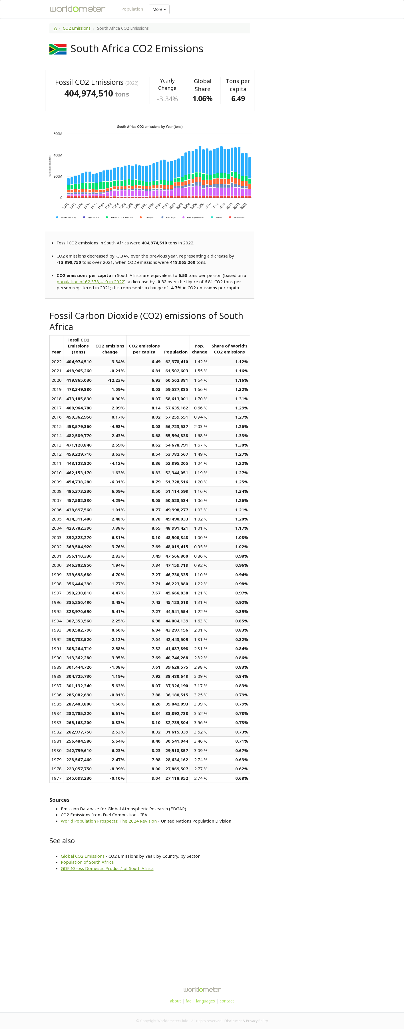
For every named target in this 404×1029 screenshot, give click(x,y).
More (159, 9)
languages (205, 1001)
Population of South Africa (87, 862)
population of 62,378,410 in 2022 (90, 281)
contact (227, 1001)
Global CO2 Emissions (82, 856)
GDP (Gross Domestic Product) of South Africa (107, 868)
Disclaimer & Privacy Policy (246, 1020)
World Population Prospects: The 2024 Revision (109, 821)
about (175, 1001)
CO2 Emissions (77, 28)
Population (132, 9)
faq (189, 1001)
